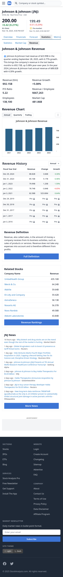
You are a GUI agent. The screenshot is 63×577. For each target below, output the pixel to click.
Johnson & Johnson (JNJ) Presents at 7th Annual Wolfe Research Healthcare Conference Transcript (29, 363)
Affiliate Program (42, 514)
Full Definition (31, 256)
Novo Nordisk (11, 310)
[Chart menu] (58, 115)
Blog (5, 464)
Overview (8, 37)
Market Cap (20, 42)
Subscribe (31, 539)
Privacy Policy (40, 503)
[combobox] (37, 3)
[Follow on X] (12, 564)
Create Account (41, 454)
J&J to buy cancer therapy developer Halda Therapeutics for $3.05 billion (27, 385)
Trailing (28, 115)
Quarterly (17, 115)
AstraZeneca (10, 300)
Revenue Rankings (31, 322)
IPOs (5, 454)
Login (36, 449)
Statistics (46, 37)
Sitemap (38, 464)
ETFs (5, 459)
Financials (21, 37)
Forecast (34, 37)
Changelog (39, 459)
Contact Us (39, 493)
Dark (17, 551)
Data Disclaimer (41, 509)
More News (31, 405)
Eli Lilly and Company (14, 294)
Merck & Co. (10, 284)
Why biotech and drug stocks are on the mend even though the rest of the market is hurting (30, 340)
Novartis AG (10, 305)
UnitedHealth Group (14, 279)
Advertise (38, 469)
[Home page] (9, 3)
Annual (7, 115)
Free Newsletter (10, 483)
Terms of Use (40, 498)
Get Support (8, 488)
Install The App (10, 493)
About (36, 488)
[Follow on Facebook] (5, 564)
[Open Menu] (4, 3)
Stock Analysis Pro (11, 478)
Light (7, 551)
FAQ (35, 474)
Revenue (33, 42)
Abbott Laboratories (14, 315)
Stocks (6, 449)
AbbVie (7, 289)
